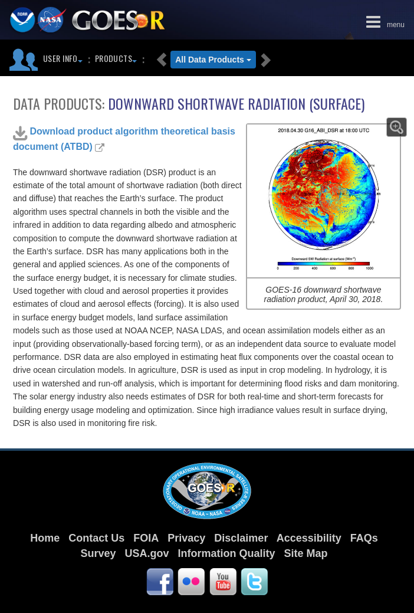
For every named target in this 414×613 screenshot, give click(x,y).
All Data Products (213, 59)
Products (116, 58)
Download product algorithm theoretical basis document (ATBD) (124, 138)
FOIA (146, 538)
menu (383, 20)
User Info (63, 58)
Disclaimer (241, 538)
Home (45, 538)
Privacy (186, 538)
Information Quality (226, 553)
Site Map (306, 553)
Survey (98, 553)
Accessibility (309, 538)
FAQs (364, 538)
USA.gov (146, 553)
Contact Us (96, 538)
